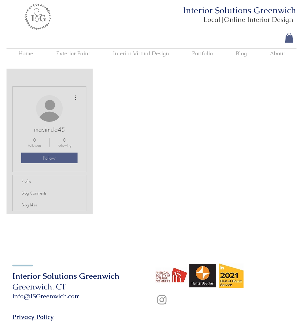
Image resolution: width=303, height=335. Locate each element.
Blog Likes (29, 205)
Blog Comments (34, 193)
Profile (26, 181)
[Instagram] (162, 300)
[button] (289, 38)
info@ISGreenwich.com (46, 296)
